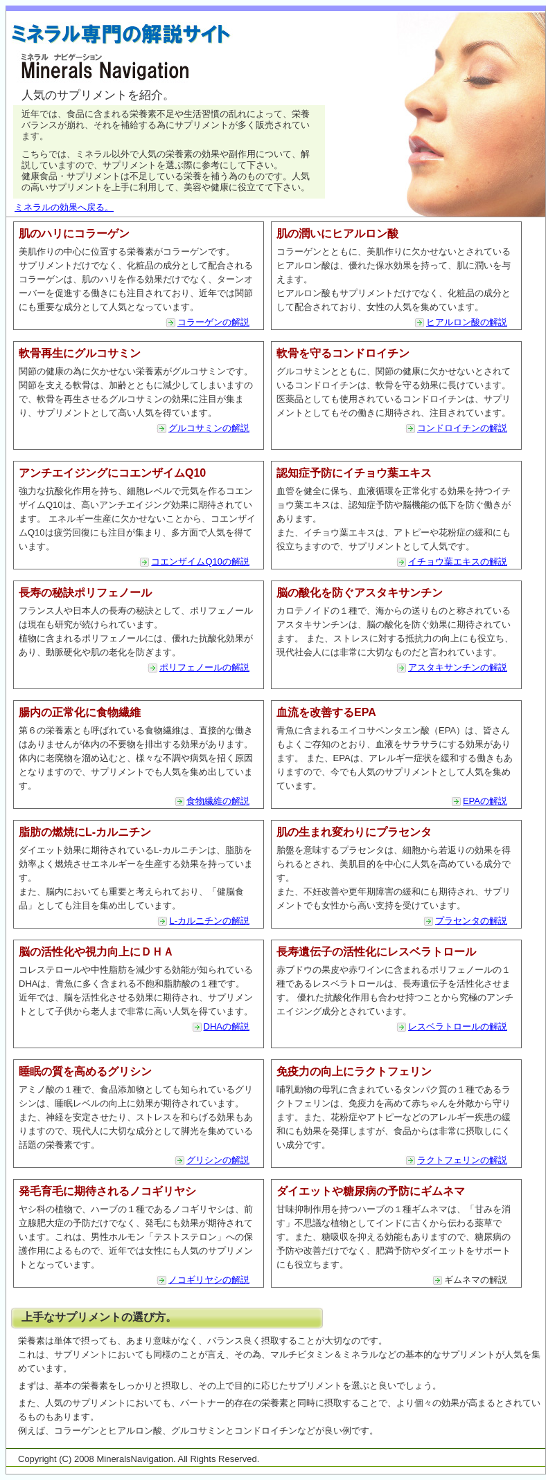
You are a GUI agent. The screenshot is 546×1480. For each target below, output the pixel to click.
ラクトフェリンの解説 (462, 1160)
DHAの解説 (226, 1026)
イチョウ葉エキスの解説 (457, 561)
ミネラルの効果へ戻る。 (64, 207)
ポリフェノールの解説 (204, 667)
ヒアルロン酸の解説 (466, 322)
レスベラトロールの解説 (457, 1026)
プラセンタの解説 (471, 920)
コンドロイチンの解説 (462, 428)
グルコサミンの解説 (208, 428)
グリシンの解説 (217, 1160)
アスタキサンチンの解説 (457, 667)
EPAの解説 (485, 801)
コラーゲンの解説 (213, 322)
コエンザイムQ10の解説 (200, 561)
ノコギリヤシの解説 (208, 1280)
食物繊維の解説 (217, 801)
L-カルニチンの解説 (209, 920)
